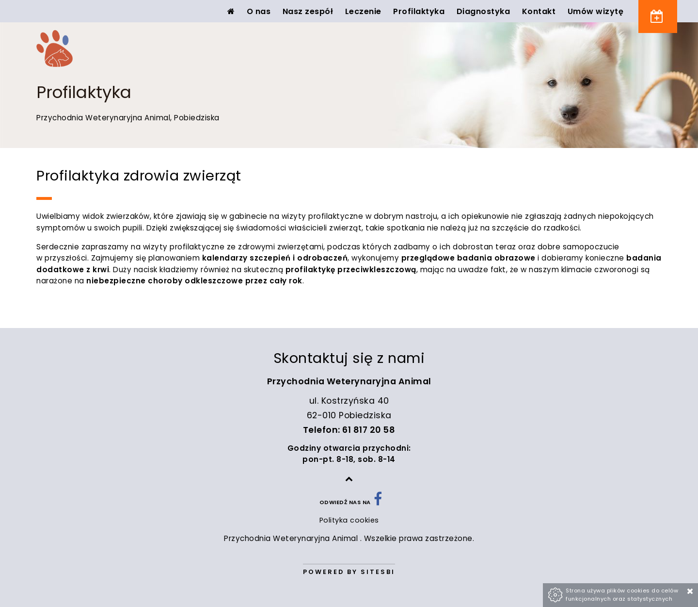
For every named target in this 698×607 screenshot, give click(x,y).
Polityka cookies (349, 520)
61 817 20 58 (368, 430)
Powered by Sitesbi (349, 572)
